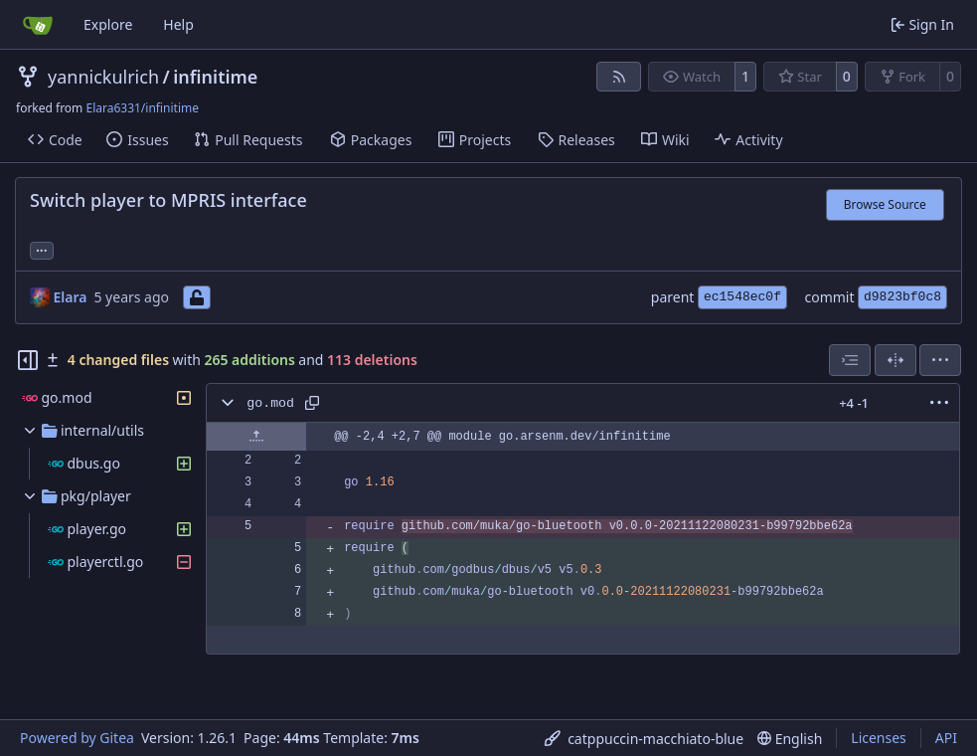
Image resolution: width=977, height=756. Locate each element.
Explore (107, 24)
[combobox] (850, 360)
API (946, 737)
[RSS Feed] (619, 77)
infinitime (215, 77)
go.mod (270, 403)
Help (178, 24)
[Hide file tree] (28, 360)
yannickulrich (103, 77)
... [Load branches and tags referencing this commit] (42, 249)
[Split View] (895, 360)
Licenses (878, 737)
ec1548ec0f (742, 296)
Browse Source (885, 204)
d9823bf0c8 (902, 296)
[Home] (38, 25)
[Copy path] (312, 403)
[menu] (940, 360)
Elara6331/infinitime (142, 107)
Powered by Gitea (77, 737)
